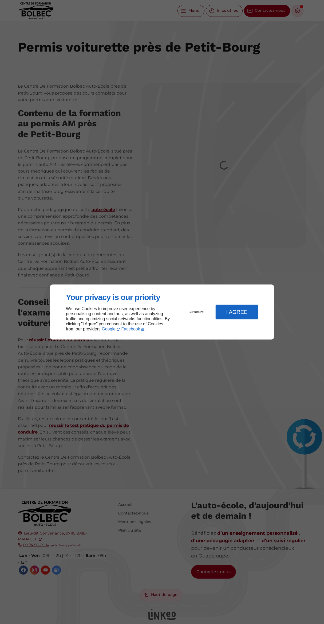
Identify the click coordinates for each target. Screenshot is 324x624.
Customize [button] (196, 312)
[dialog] (162, 312)
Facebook (130, 329)
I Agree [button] (236, 312)
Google (109, 329)
